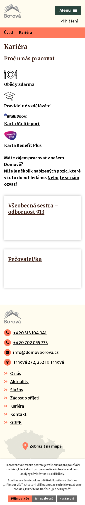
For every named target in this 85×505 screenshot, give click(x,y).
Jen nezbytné (44, 498)
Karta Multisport (22, 123)
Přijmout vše (20, 498)
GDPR (16, 422)
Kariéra (17, 406)
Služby (16, 389)
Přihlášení (69, 21)
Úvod (8, 32)
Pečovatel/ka (25, 259)
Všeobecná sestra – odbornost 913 (33, 208)
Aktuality (19, 381)
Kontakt (18, 414)
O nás (15, 373)
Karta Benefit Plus (23, 145)
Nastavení (66, 498)
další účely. (58, 473)
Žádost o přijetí (24, 398)
